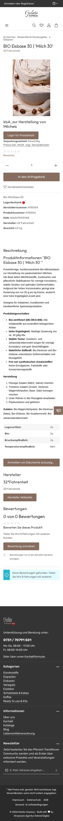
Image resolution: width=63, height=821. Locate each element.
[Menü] (6, 25)
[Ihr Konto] (49, 25)
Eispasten (9, 676)
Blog (6, 729)
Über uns (9, 717)
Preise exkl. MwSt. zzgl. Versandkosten (26, 144)
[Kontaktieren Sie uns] (58, 410)
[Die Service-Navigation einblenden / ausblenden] (55, 3)
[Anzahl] (31, 165)
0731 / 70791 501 (17, 640)
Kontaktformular (35, 656)
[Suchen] (34, 25)
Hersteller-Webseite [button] (20, 497)
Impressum (18, 799)
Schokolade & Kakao (16, 693)
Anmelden (9, 3)
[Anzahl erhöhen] (56, 165)
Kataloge (8, 725)
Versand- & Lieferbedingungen (31, 804)
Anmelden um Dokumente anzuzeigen (32, 462)
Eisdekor (8, 689)
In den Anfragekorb (31, 177)
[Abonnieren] (56, 770)
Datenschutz (34, 799)
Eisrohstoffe (10, 672)
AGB (46, 799)
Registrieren (27, 3)
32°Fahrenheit (11, 50)
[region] (31, 87)
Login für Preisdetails (21, 135)
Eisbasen (9, 680)
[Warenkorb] (56, 25)
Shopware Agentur (24, 815)
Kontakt (8, 721)
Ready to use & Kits (15, 701)
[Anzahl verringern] (7, 165)
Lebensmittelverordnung (19, 733)
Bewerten (9, 155)
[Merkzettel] (41, 25)
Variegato (9, 684)
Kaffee (7, 697)
